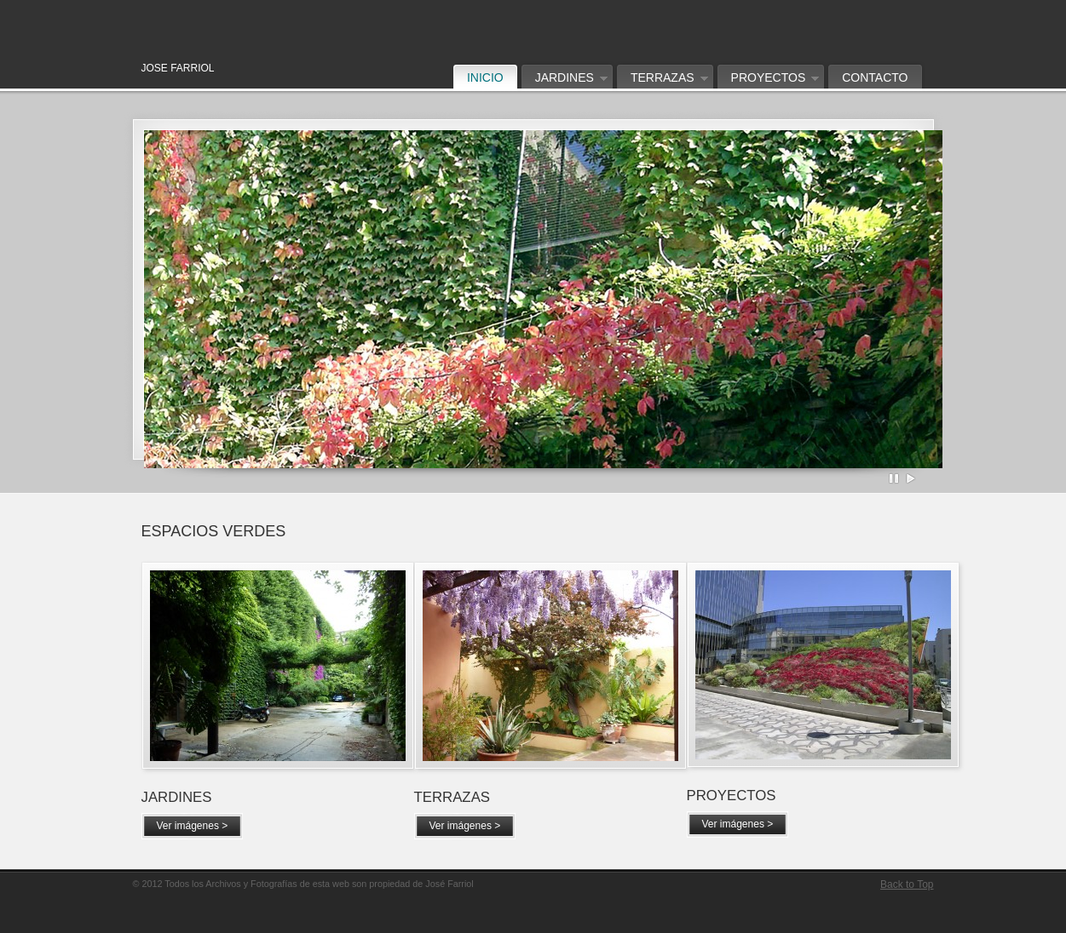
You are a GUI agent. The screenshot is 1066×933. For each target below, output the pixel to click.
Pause (895, 478)
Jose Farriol (380, 21)
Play (911, 478)
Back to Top (906, 884)
